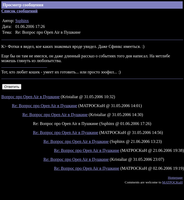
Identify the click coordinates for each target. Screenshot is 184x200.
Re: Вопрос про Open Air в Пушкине (44, 105)
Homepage (175, 177)
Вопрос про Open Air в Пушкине (30, 96)
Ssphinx (22, 20)
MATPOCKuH (172, 182)
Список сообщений (19, 11)
